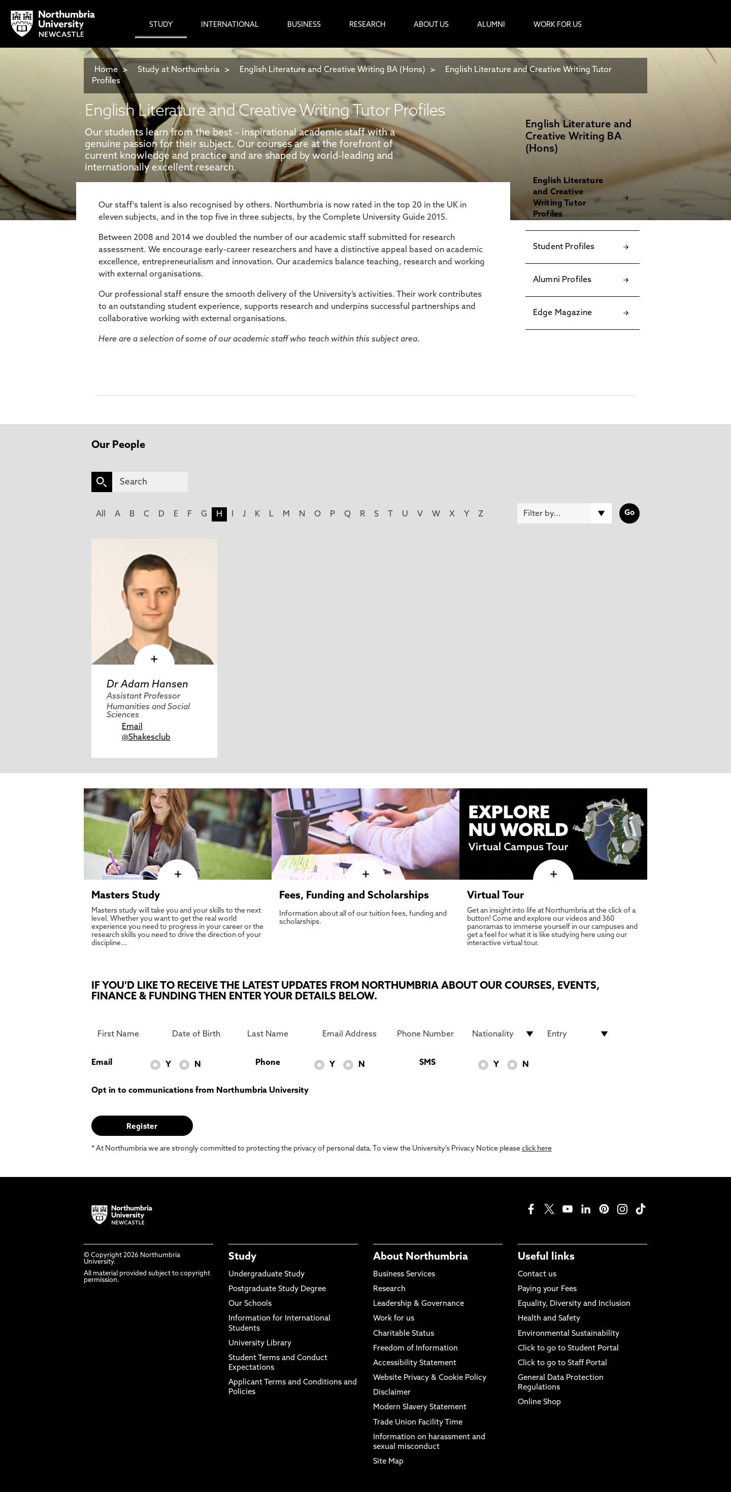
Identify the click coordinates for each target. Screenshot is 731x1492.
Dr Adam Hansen (147, 685)
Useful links (546, 1257)
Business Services (404, 1274)
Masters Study (125, 896)
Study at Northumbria (179, 70)
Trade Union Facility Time (417, 1423)
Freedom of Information (415, 1348)
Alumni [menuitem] (491, 25)
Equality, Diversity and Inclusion (574, 1304)
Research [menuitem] (367, 25)
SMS (427, 1063)
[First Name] (128, 1034)
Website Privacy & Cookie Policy (429, 1378)
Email (132, 727)
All (101, 514)
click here (537, 1149)
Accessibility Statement (414, 1363)
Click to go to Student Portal (568, 1348)
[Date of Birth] (203, 1034)
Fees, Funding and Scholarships (354, 896)
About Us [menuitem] (431, 25)
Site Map (388, 1462)
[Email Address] (353, 1034)
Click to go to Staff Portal (562, 1363)
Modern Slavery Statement (420, 1407)
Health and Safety (549, 1319)
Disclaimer (392, 1393)
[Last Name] (278, 1034)
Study (242, 1257)
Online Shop (539, 1402)
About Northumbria (420, 1257)
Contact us (537, 1274)
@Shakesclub (146, 738)
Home (106, 70)
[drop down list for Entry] (578, 1034)
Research (389, 1289)
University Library (259, 1343)
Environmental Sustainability (568, 1334)
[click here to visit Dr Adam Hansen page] (154, 602)
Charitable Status (403, 1334)
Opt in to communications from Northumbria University (200, 1091)
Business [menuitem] (304, 25)
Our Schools (250, 1304)
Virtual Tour (495, 896)
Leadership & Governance (418, 1304)
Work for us (393, 1319)
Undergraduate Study (266, 1274)
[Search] (150, 482)
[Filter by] (564, 513)
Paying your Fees (547, 1289)
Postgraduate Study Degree (277, 1289)
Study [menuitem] (161, 25)
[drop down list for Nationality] (503, 1034)
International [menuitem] (230, 25)
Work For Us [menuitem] (558, 25)
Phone (267, 1063)
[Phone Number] (428, 1034)
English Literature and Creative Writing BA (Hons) (332, 70)
